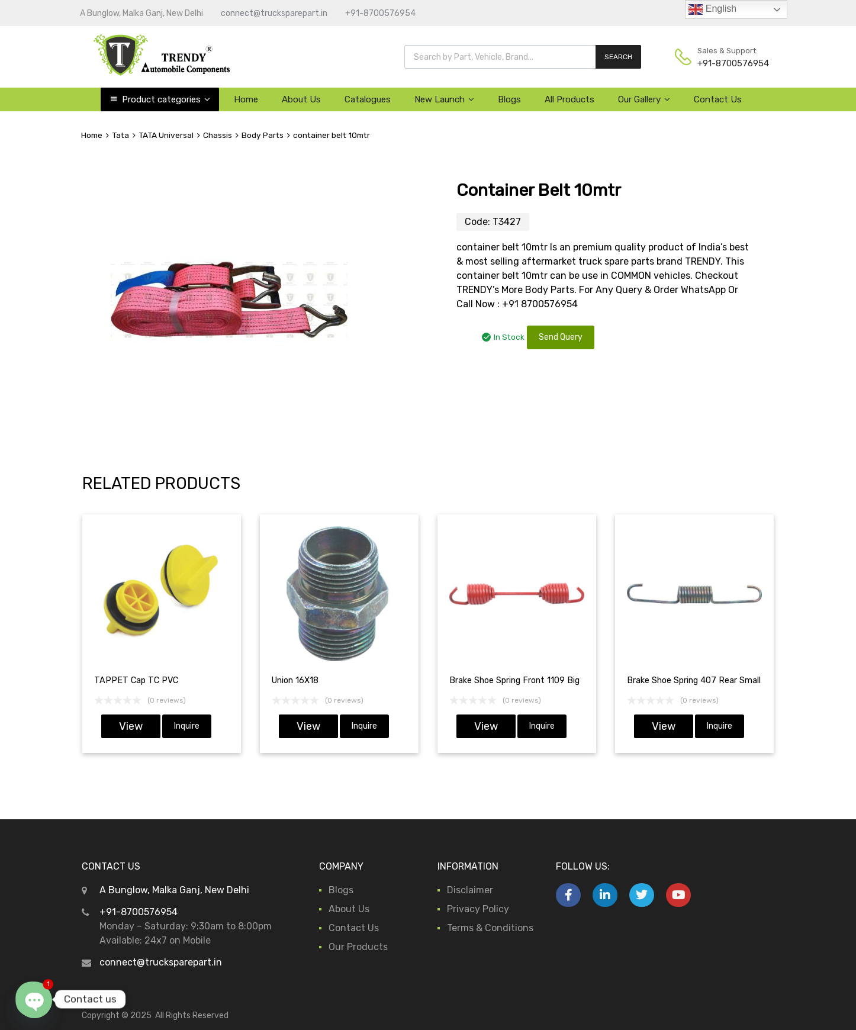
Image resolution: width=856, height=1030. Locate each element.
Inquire (186, 726)
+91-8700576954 (380, 13)
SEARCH (618, 57)
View (131, 726)
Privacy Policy (478, 909)
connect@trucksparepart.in (274, 13)
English (712, 9)
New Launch (444, 99)
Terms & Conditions (490, 928)
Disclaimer (470, 890)
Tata (120, 135)
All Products (569, 99)
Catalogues (368, 99)
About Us (301, 99)
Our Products (358, 946)
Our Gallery (644, 99)
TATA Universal (166, 135)
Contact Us (718, 99)
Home (246, 99)
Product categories (166, 99)
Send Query (561, 337)
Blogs (509, 99)
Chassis (217, 135)
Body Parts (263, 135)
